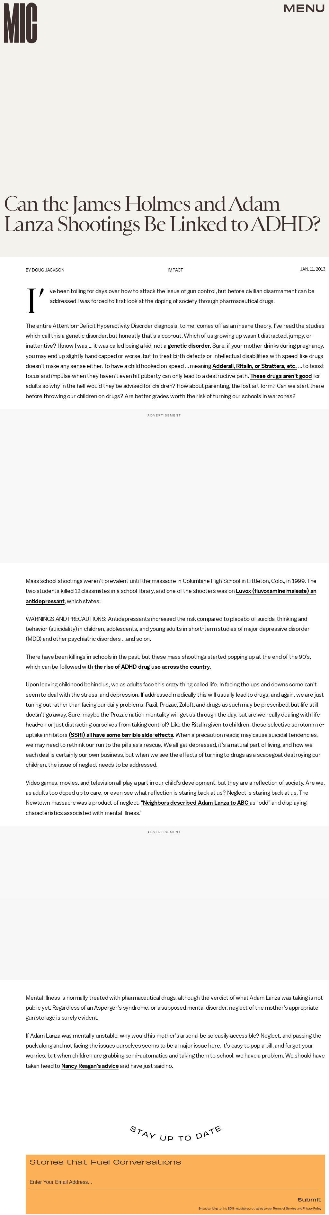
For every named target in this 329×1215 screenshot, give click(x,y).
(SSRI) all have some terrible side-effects (121, 735)
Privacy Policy (312, 1208)
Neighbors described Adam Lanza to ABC (196, 803)
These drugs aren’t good (281, 376)
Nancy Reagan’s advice (90, 1066)
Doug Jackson (48, 270)
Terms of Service (285, 1208)
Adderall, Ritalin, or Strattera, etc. (254, 366)
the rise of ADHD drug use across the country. (152, 667)
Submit (309, 1199)
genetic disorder (189, 346)
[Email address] (175, 1181)
